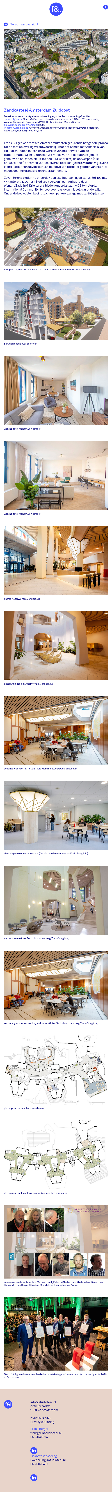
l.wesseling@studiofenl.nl (48, 1463)
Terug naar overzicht (21, 24)
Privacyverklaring (42, 1425)
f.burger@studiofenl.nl (46, 1435)
